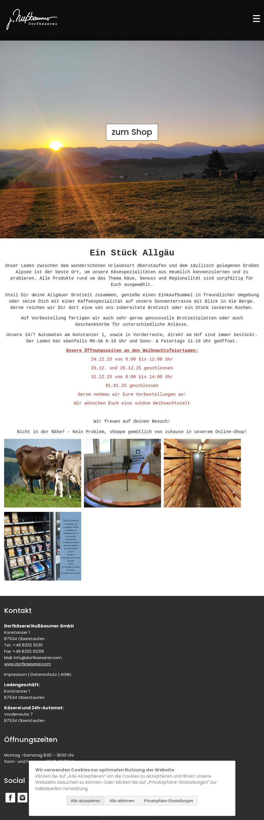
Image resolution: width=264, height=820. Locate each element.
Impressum (15, 674)
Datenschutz (44, 674)
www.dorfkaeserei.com (27, 664)
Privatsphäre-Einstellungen (168, 800)
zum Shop (132, 132)
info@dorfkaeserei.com (38, 657)
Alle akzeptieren (85, 800)
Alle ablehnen (122, 800)
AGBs (66, 674)
